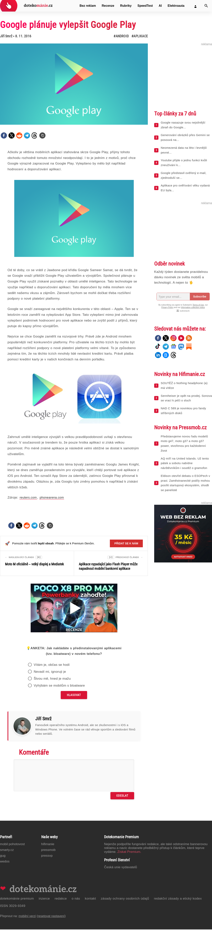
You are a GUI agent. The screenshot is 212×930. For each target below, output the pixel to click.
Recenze (108, 5)
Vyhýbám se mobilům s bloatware (59, 686)
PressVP (47, 856)
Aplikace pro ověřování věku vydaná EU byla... (185, 188)
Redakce (61, 899)
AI (160, 5)
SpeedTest (145, 5)
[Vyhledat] (206, 6)
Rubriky (126, 5)
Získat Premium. (129, 852)
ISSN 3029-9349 (12, 906)
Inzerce (44, 899)
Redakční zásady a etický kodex (178, 899)
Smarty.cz (7, 850)
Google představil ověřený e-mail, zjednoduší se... (183, 175)
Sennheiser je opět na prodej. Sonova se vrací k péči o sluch (186, 398)
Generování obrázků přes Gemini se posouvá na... (185, 137)
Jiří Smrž (6, 36)
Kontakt (90, 899)
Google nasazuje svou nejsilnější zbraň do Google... (183, 125)
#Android (121, 36)
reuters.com (28, 497)
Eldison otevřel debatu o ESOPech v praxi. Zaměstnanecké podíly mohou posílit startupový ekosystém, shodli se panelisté (185, 483)
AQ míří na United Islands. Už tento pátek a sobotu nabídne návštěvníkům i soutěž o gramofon (185, 463)
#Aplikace (139, 36)
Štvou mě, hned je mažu (52, 679)
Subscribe (199, 296)
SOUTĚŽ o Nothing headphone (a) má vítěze (184, 385)
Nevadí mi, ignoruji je (50, 672)
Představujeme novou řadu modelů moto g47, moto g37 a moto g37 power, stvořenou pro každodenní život (184, 443)
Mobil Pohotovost (12, 844)
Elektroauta (176, 5)
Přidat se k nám (126, 543)
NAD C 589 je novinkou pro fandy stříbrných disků (183, 411)
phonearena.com (52, 497)
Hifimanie (47, 844)
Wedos (4, 862)
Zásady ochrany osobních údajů (125, 899)
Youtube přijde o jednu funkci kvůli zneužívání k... (184, 163)
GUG (2, 856)
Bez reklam (88, 5)
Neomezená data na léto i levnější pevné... (184, 150)
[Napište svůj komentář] (74, 776)
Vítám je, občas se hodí (52, 665)
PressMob (48, 850)
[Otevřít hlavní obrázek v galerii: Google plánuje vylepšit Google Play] (74, 84)
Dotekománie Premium (17, 899)
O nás (76, 899)
